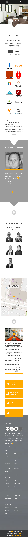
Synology (7, 490)
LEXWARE (7, 483)
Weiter (14, 134)
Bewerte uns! (8, 498)
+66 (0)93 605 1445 (13, 394)
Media (15, 463)
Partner (8, 477)
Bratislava (16, 507)
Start (6, 453)
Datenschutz (16, 468)
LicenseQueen (17, 486)
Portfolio (7, 460)
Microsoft (7, 486)
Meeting (7, 495)
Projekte (15, 460)
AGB (15, 471)
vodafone (16, 490)
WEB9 (15, 453)
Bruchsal (7, 510)
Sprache (7, 518)
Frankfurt (16, 510)
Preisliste (7, 471)
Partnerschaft (17, 495)
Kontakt (15, 498)
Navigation (8, 450)
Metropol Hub (17, 483)
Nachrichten (7, 456)
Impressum (7, 468)
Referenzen (7, 463)
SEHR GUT (16, 535)
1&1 (6, 480)
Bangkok (7, 507)
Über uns (8, 423)
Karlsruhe (7, 513)
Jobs (15, 456)
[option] (14, 169)
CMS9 (20, 533)
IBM (15, 480)
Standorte (8, 504)
